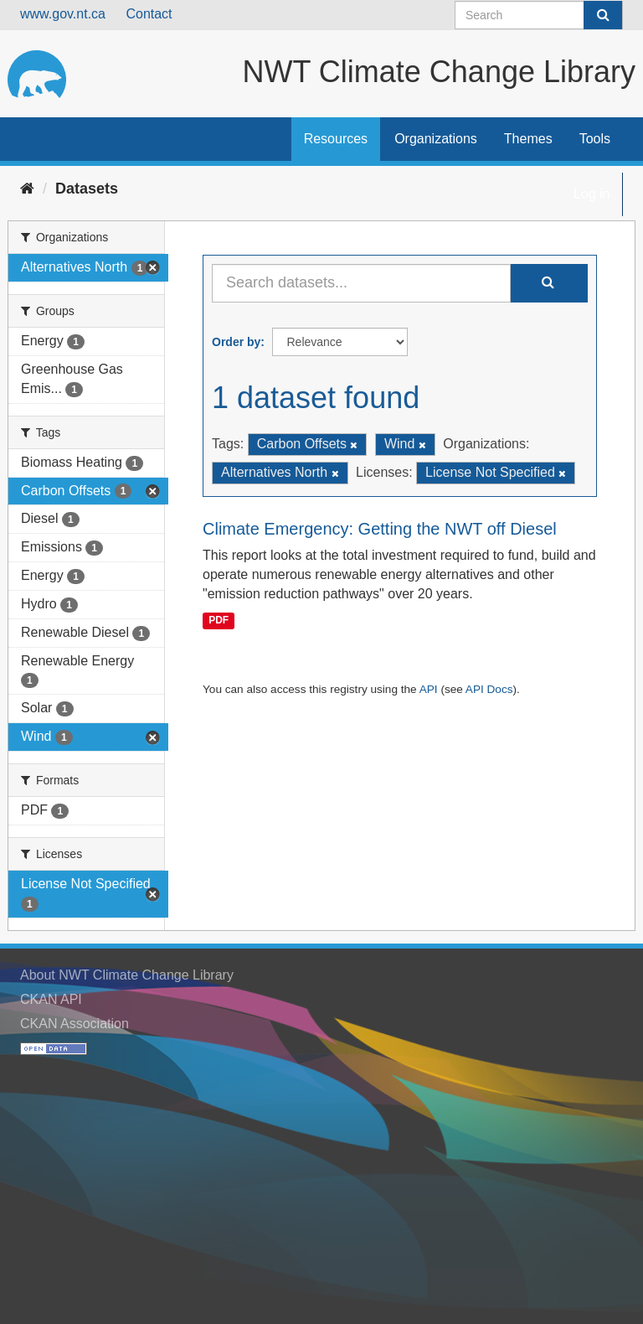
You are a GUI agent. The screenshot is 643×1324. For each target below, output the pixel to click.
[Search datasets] (539, 15)
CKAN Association (74, 1023)
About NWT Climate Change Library (127, 975)
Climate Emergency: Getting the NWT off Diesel (380, 529)
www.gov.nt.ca (62, 14)
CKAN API (51, 999)
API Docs (489, 689)
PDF (218, 620)
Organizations (435, 139)
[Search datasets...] (361, 283)
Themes (528, 139)
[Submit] (603, 15)
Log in (592, 194)
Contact (149, 14)
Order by (236, 342)
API (428, 689)
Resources (336, 139)
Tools (594, 139)
